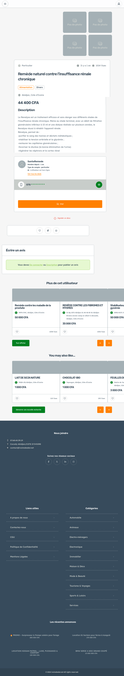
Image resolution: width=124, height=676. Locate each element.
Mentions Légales (19, 556)
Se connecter (36, 265)
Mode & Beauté (77, 576)
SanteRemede (35, 161)
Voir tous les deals (34, 174)
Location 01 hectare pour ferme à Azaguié (91, 635)
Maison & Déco (77, 566)
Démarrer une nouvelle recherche (28, 410)
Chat (60, 204)
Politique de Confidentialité (24, 547)
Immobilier (75, 556)
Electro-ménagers (79, 537)
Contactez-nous (18, 527)
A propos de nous (19, 517)
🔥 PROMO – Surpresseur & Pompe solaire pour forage (34, 635)
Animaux (74, 527)
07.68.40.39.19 (16, 440)
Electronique (76, 547)
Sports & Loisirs (78, 595)
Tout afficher (21, 343)
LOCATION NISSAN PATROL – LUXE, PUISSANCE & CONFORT (35, 652)
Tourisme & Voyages (80, 586)
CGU (12, 537)
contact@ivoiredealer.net (22, 448)
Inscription (51, 265)
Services (74, 605)
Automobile (75, 517)
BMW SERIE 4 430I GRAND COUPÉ (91, 651)
